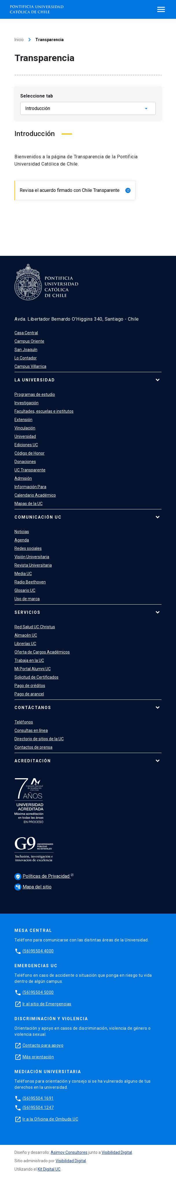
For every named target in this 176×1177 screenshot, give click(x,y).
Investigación (26, 403)
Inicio (19, 39)
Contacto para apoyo (43, 1045)
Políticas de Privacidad (42, 876)
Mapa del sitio (33, 887)
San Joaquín (25, 349)
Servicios (27, 612)
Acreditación (32, 761)
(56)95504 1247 (38, 1108)
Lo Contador (25, 358)
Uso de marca (27, 598)
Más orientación (38, 1057)
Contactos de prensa (33, 747)
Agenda (21, 540)
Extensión (23, 419)
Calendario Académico (35, 495)
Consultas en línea (31, 730)
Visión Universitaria (31, 556)
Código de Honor (29, 453)
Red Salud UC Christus (34, 627)
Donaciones (25, 461)
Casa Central (26, 332)
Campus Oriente (29, 341)
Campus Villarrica (30, 366)
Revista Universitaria (33, 565)
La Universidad (34, 380)
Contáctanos (32, 707)
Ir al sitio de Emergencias (47, 1004)
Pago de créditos (29, 685)
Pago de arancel (29, 694)
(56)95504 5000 (38, 992)
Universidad (25, 436)
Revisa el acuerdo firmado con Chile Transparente (75, 190)
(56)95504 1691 (38, 1098)
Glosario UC (24, 590)
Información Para (30, 486)
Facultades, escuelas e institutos (44, 411)
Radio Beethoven (30, 582)
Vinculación (24, 428)
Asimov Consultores (69, 1152)
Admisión (23, 478)
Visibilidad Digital (117, 1152)
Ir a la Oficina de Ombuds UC (50, 1119)
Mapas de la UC (28, 503)
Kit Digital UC (49, 1169)
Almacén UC (25, 635)
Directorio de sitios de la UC (39, 739)
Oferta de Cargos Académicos (42, 652)
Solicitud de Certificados (36, 677)
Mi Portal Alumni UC (32, 668)
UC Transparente (29, 470)
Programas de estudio (34, 394)
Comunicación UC (38, 517)
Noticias (21, 531)
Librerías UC (25, 643)
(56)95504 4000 (38, 951)
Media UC (23, 573)
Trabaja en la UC (29, 660)
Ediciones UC (26, 444)
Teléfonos (23, 722)
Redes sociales (28, 548)
